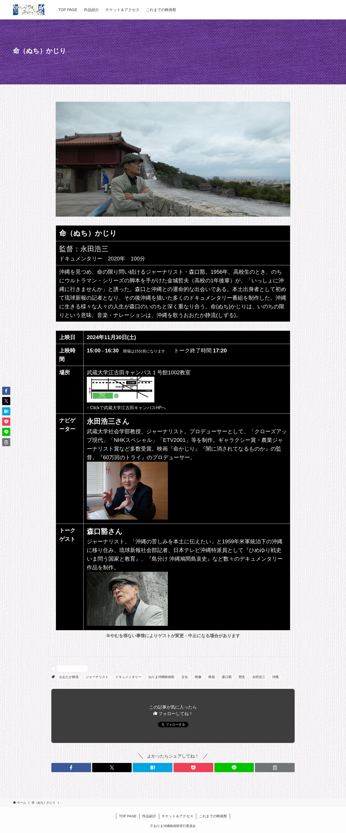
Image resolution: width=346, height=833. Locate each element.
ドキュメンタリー (128, 677)
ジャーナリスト (97, 677)
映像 (198, 677)
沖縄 (275, 677)
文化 (184, 677)
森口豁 (227, 677)
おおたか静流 (69, 677)
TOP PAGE (128, 816)
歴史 (242, 677)
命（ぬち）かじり (72, 668)
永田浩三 (258, 677)
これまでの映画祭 (213, 816)
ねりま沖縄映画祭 (161, 677)
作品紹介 (149, 816)
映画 (211, 677)
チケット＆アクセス (177, 816)
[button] (71, 767)
